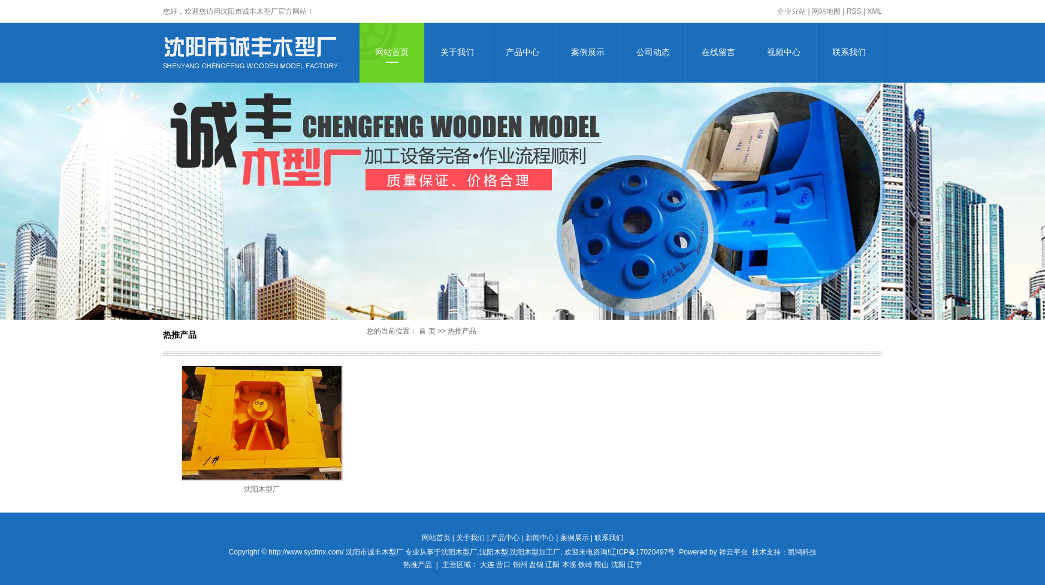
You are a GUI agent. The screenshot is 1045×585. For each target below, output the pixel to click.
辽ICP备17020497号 (642, 552)
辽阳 (552, 564)
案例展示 (588, 52)
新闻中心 (539, 538)
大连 (487, 564)
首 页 (427, 331)
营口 (503, 564)
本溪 (569, 564)
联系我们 (849, 52)
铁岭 (585, 564)
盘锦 (536, 564)
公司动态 (653, 52)
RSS (854, 11)
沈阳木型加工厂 (535, 552)
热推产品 (417, 564)
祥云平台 (733, 552)
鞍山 (601, 564)
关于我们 (457, 52)
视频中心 (784, 52)
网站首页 (392, 52)
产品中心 (522, 52)
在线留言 (718, 52)
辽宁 (634, 564)
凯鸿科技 (802, 552)
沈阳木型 (493, 552)
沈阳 (618, 564)
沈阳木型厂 (262, 489)
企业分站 (791, 11)
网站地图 (826, 11)
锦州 (520, 564)
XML (874, 11)
